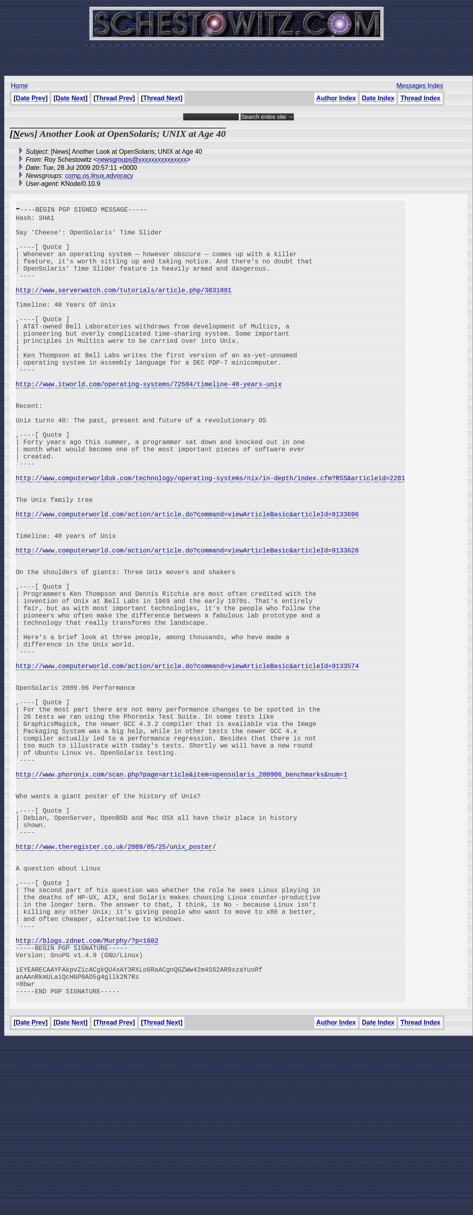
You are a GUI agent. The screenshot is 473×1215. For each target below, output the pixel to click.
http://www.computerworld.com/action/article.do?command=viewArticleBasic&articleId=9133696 (187, 581)
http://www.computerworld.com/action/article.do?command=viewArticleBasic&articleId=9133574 (187, 766)
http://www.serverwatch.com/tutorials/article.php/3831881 (124, 307)
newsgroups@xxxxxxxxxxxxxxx (142, 159)
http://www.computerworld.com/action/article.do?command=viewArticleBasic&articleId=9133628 (187, 625)
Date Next (71, 98)
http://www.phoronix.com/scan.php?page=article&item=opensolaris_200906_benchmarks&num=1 (181, 899)
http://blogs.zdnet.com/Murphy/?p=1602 (87, 1102)
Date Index (378, 98)
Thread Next (161, 98)
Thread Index (420, 98)
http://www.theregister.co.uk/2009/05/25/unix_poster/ (116, 987)
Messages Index (419, 85)
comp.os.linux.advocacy (99, 175)
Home (19, 85)
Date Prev (30, 98)
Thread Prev (114, 98)
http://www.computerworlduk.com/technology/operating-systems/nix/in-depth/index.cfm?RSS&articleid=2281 (210, 537)
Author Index (336, 98)
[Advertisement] (236, 56)
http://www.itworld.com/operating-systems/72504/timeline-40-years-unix (148, 422)
